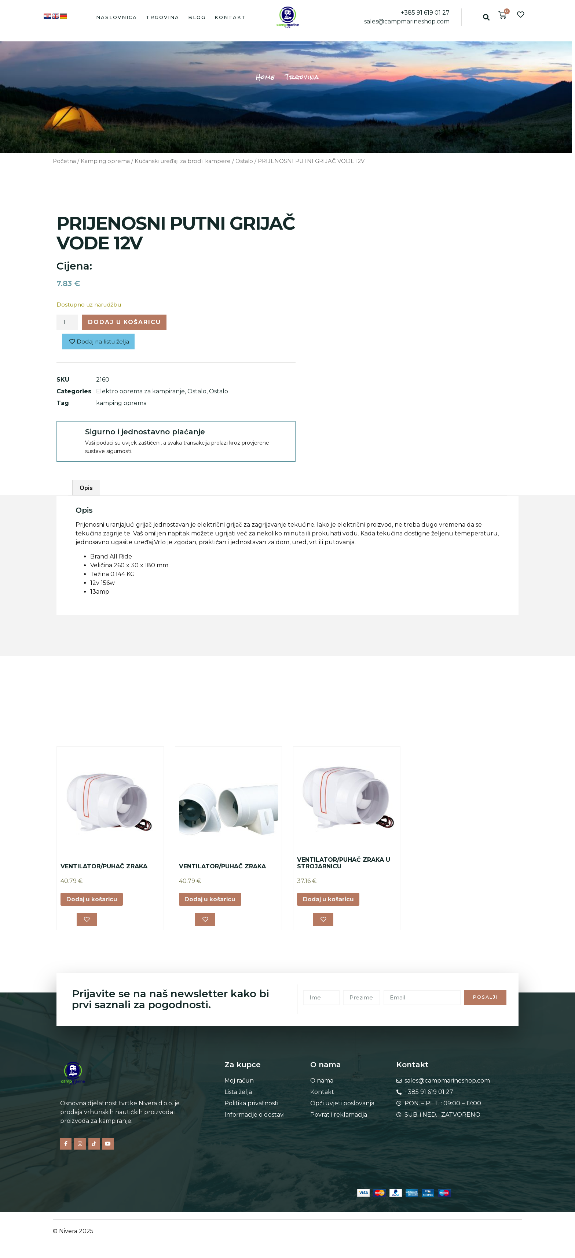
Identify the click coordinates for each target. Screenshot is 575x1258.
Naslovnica (116, 17)
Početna (64, 161)
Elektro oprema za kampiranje (140, 392)
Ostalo (244, 161)
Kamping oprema (105, 161)
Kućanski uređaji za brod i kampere (183, 161)
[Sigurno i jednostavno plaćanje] (70, 435)
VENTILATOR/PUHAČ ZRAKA (104, 867)
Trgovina (162, 17)
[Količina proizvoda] (67, 323)
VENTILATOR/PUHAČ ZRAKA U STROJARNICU (343, 864)
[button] (486, 17)
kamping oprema (121, 403)
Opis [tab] (86, 488)
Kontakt (230, 17)
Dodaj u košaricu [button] (93, 900)
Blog (197, 17)
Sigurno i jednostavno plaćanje (145, 432)
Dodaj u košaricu (126, 322)
